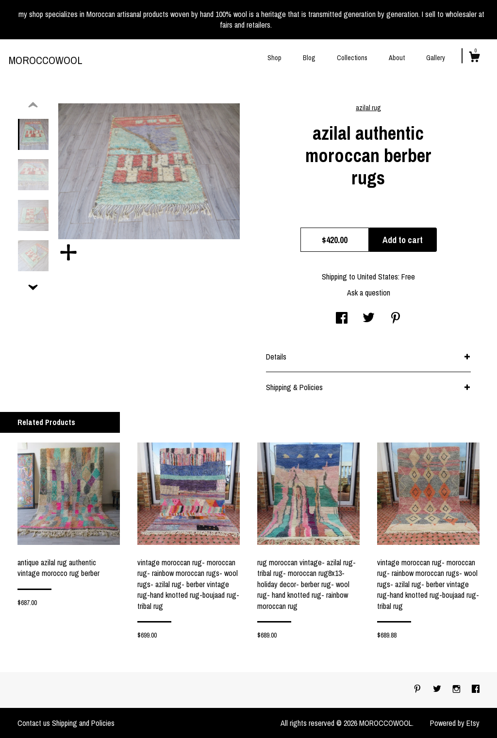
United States (377, 276)
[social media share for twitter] (368, 318)
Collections (352, 57)
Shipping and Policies (83, 723)
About (397, 57)
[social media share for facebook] (342, 318)
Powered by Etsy (455, 723)
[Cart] (474, 58)
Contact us (33, 723)
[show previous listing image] (33, 105)
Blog (309, 57)
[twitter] (438, 689)
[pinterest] (418, 689)
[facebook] (476, 689)
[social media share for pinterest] (395, 318)
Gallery (435, 57)
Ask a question (368, 292)
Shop (274, 57)
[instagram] (457, 689)
